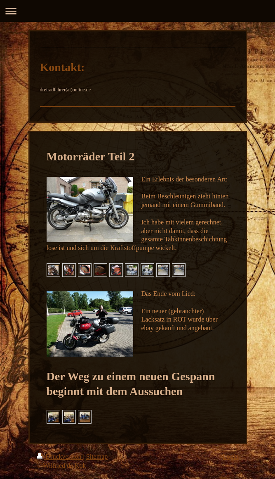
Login (230, 456)
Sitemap (97, 456)
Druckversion (60, 456)
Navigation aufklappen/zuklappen (137, 11)
